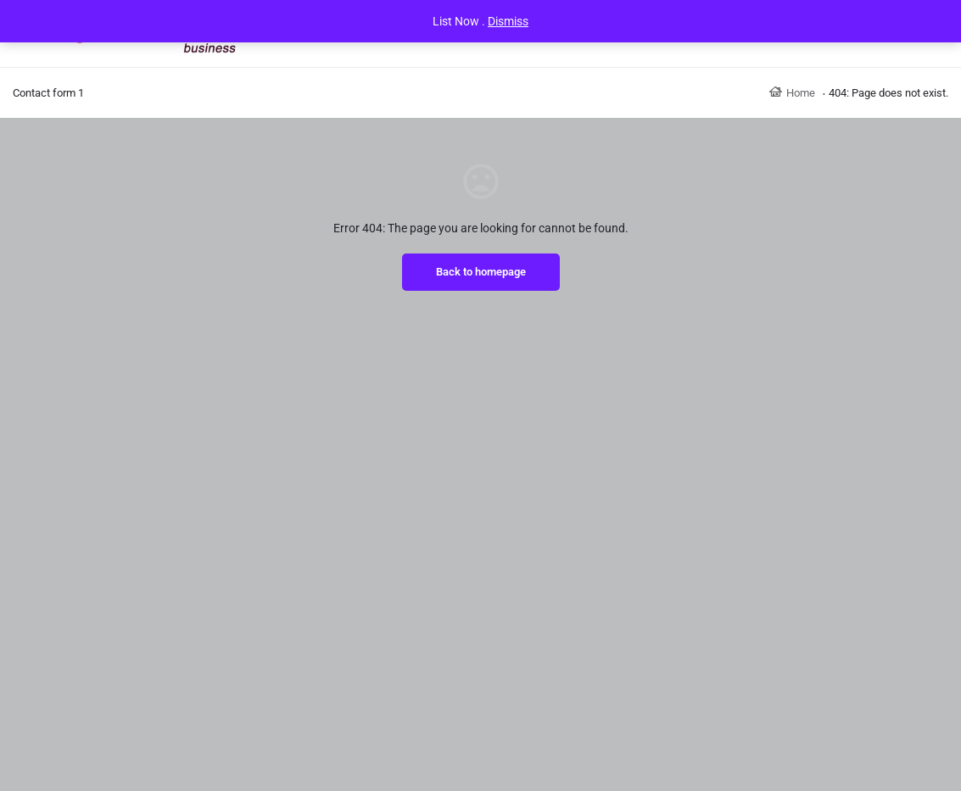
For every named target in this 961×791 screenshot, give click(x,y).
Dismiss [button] (508, 21)
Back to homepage (481, 271)
